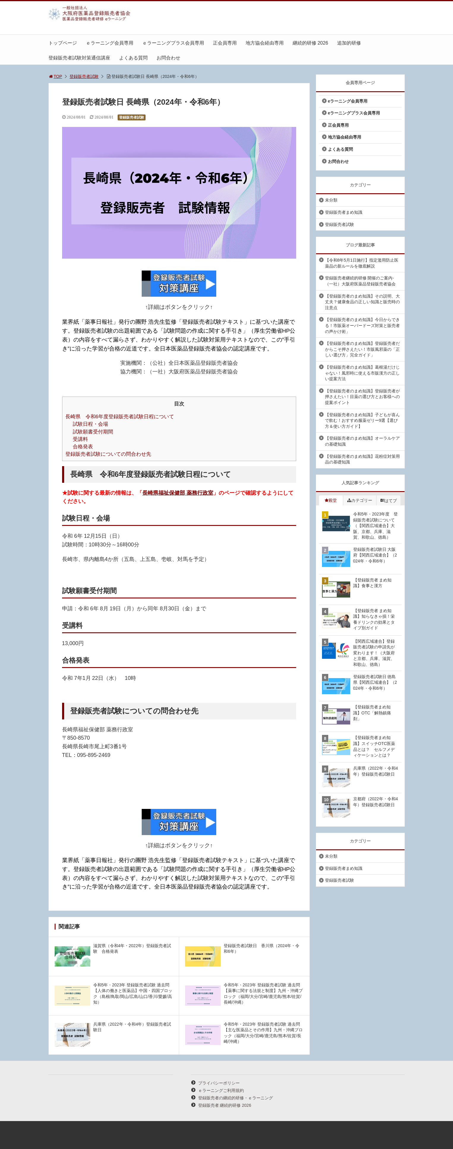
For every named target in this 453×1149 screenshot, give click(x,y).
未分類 (331, 200)
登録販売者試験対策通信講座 (79, 57)
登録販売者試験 (84, 76)
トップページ (62, 42)
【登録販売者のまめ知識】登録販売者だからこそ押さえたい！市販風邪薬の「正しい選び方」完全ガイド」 (362, 349)
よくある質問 (133, 57)
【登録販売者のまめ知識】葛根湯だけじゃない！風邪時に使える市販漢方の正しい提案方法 (362, 373)
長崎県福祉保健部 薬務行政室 (177, 493)
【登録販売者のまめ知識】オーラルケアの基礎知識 (362, 441)
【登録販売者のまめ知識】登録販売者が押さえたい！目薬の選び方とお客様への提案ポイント (362, 397)
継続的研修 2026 (310, 42)
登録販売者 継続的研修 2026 (224, 1105)
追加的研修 (349, 42)
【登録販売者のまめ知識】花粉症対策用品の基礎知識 (362, 459)
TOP (55, 76)
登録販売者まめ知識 (343, 212)
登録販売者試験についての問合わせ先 (108, 454)
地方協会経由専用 (265, 42)
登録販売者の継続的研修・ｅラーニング (235, 1097)
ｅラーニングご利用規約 (221, 1090)
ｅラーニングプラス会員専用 (173, 42)
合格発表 (83, 446)
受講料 (80, 439)
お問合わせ (168, 57)
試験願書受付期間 (93, 432)
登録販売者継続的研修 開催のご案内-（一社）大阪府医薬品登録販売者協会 (360, 281)
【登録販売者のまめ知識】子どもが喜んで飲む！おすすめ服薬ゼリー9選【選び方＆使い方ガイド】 (362, 420)
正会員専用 (225, 42)
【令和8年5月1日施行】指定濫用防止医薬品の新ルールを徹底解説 (361, 263)
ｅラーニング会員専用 (109, 42)
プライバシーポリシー (219, 1083)
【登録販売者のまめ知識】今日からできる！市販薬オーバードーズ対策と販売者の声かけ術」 (362, 325)
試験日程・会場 (90, 424)
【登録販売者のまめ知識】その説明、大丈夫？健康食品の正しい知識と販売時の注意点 (362, 302)
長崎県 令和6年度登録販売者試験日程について (119, 416)
